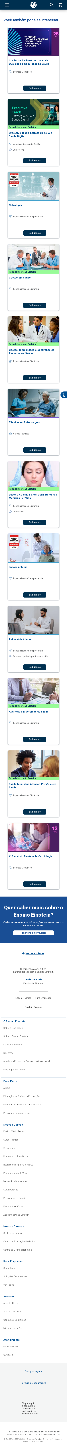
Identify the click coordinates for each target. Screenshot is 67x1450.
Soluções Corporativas (15, 1276)
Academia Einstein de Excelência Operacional (26, 1061)
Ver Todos (8, 1285)
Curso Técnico (10, 1140)
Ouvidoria (8, 1355)
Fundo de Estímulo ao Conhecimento (22, 1104)
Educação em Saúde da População (21, 1096)
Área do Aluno (10, 1303)
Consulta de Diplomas (14, 1320)
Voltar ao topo (35, 953)
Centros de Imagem (13, 1233)
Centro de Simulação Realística (19, 1241)
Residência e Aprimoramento (18, 1164)
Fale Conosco (10, 1346)
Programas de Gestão (14, 1198)
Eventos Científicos (13, 1206)
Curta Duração (10, 1189)
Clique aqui (28, 1403)
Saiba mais (35, 88)
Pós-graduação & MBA (15, 1173)
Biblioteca (8, 1053)
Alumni (7, 1088)
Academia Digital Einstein (16, 1215)
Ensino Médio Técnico (14, 1131)
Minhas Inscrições (12, 1328)
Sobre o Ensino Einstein (15, 1036)
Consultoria (9, 1268)
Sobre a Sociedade (13, 1028)
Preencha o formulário (33, 932)
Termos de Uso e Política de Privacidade (33, 1431)
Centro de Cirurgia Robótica (17, 1250)
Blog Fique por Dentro (14, 1069)
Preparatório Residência (15, 1156)
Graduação (9, 1148)
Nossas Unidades (12, 1044)
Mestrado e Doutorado (15, 1181)
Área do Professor (12, 1311)
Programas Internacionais (16, 1113)
